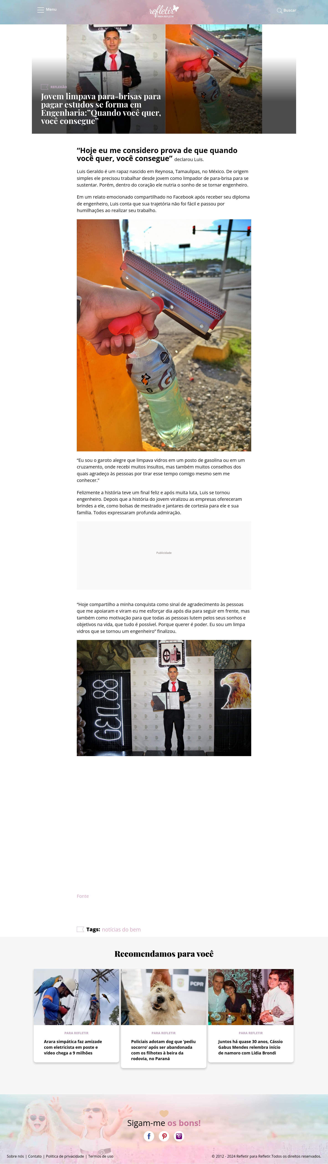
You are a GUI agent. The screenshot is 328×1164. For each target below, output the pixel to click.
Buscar (290, 10)
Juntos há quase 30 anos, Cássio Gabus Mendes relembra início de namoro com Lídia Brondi (250, 1047)
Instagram (179, 1136)
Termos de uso (100, 1156)
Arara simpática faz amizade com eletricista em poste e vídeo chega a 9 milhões (73, 1047)
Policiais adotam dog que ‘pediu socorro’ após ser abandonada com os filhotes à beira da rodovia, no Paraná (163, 1050)
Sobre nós (15, 1156)
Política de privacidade (65, 1156)
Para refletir (76, 1033)
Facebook (149, 1136)
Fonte (83, 896)
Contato (35, 1156)
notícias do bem (121, 929)
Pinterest (164, 1136)
